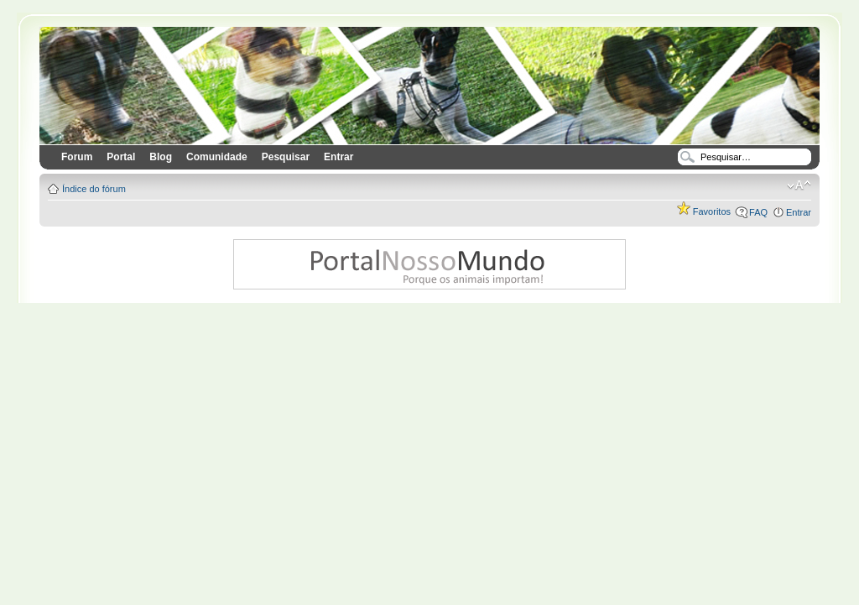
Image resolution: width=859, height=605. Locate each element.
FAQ (758, 212)
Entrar (798, 212)
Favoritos (704, 211)
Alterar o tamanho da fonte (799, 185)
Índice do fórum (94, 189)
